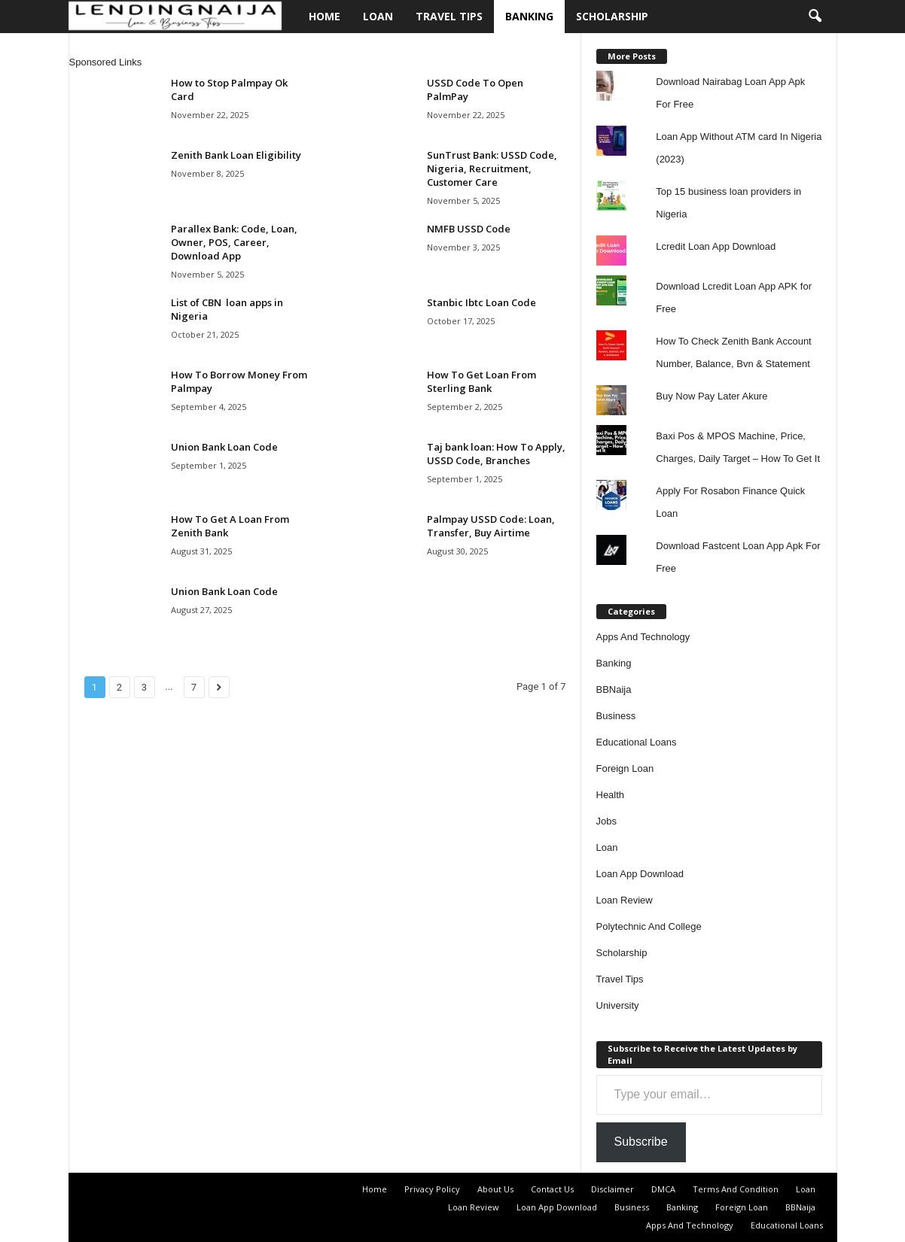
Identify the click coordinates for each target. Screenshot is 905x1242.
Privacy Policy (432, 1189)
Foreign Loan (625, 768)
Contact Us (552, 1189)
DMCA (663, 1189)
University (617, 1005)
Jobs (606, 821)
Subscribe (641, 1141)
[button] (814, 16)
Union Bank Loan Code (224, 447)
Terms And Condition (736, 1189)
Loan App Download (640, 873)
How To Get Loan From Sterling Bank (481, 381)
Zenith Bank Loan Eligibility (236, 155)
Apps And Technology (643, 636)
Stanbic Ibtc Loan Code (481, 302)
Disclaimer (612, 1189)
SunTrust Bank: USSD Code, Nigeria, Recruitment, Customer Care (492, 168)
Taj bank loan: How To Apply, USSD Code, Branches (496, 453)
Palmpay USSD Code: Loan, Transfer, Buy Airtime (491, 525)
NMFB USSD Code (468, 228)
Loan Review (624, 900)
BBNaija (614, 689)
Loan (378, 16)
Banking (529, 16)
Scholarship (612, 16)
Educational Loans (636, 742)
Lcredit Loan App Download (715, 246)
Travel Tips (449, 16)
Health (610, 794)
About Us (495, 1189)
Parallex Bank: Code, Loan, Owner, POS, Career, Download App (234, 242)
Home (324, 16)
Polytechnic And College (649, 926)
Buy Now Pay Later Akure (711, 396)
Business (616, 715)
